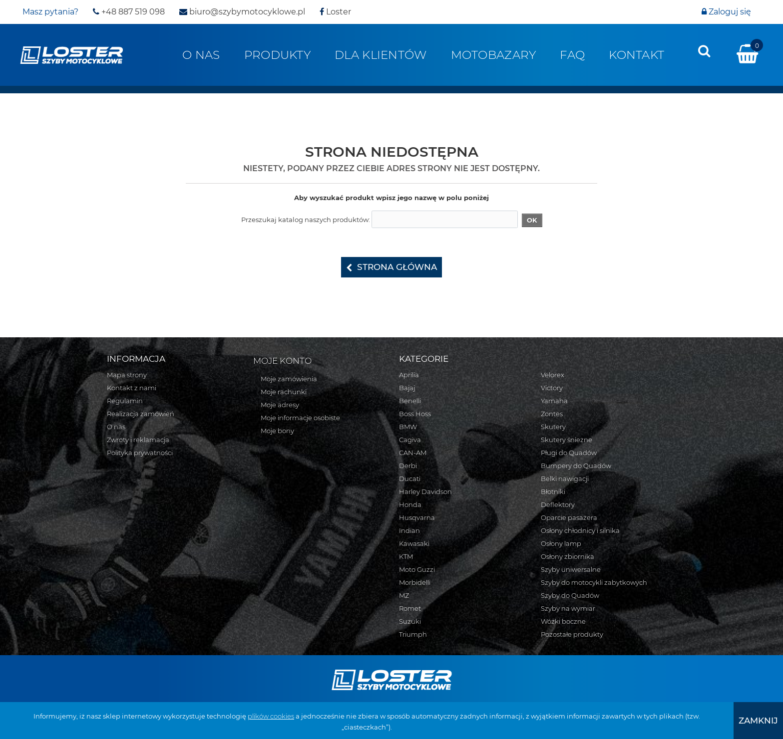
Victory (552, 388)
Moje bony (277, 431)
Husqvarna (417, 517)
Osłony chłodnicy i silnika (580, 530)
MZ (404, 595)
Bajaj (407, 388)
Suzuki (410, 621)
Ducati (409, 479)
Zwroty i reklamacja (138, 440)
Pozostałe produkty (572, 634)
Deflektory (558, 504)
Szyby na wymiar (568, 608)
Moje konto (282, 361)
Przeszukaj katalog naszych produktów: (305, 220)
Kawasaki (414, 543)
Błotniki (553, 491)
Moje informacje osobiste (300, 418)
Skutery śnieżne (566, 440)
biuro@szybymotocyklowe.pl (242, 11)
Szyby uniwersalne (571, 569)
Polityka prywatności (140, 453)
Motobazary (493, 55)
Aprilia (409, 375)
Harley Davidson (425, 491)
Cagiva (410, 440)
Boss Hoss (415, 414)
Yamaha (554, 401)
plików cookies (271, 716)
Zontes (552, 414)
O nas (201, 55)
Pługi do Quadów (569, 453)
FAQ (572, 55)
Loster (335, 11)
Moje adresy (280, 405)
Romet (410, 608)
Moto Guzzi (417, 569)
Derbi (408, 466)
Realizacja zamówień (140, 414)
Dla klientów (380, 55)
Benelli (410, 401)
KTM (406, 556)
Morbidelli (414, 582)
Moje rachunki (284, 392)
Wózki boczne (563, 621)
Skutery (553, 427)
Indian (409, 530)
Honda (410, 504)
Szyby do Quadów (570, 595)
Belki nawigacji (565, 479)
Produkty (277, 55)
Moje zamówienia (289, 379)
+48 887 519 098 (129, 11)
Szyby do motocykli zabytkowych (594, 582)
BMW (408, 427)
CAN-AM (412, 453)
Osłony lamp (561, 543)
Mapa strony (127, 375)
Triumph (413, 634)
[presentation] (704, 51)
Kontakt (636, 55)
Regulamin (125, 401)
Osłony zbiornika (567, 556)
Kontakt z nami (131, 388)
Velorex (552, 375)
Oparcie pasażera (569, 517)
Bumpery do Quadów (576, 466)
